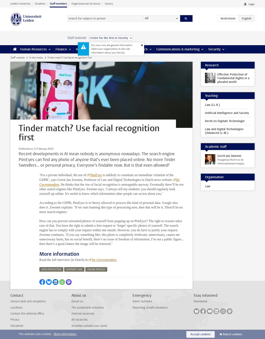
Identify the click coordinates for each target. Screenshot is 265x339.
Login (251, 4)
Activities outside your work (89, 326)
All (146, 18)
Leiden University (20, 3)
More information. (65, 334)
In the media (36, 57)
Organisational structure (85, 3)
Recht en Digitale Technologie (225, 121)
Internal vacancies (82, 314)
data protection (51, 269)
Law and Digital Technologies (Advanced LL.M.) (224, 131)
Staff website (17, 57)
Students (40, 3)
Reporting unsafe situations (149, 308)
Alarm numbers (142, 301)
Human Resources (33, 49)
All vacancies (79, 320)
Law (207, 186)
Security (214, 49)
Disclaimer (16, 326)
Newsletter (200, 301)
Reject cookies (232, 334)
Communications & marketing (178, 49)
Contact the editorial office (27, 314)
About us (77, 301)
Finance (61, 49)
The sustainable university (87, 308)
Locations (16, 308)
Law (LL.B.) (212, 105)
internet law (74, 269)
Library (109, 3)
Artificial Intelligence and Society (227, 113)
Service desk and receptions (28, 301)
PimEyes (96, 175)
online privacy (96, 269)
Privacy (14, 320)
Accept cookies (200, 334)
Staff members (58, 3)
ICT (78, 49)
